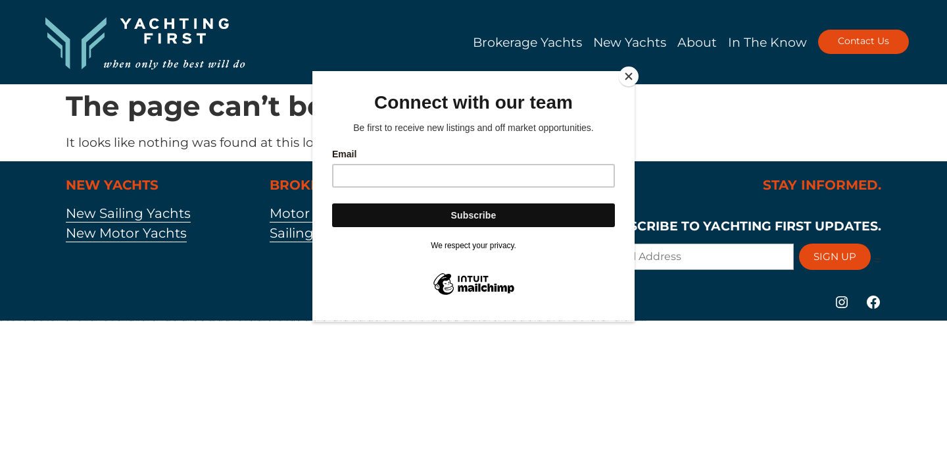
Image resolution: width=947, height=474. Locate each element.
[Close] (631, 74)
